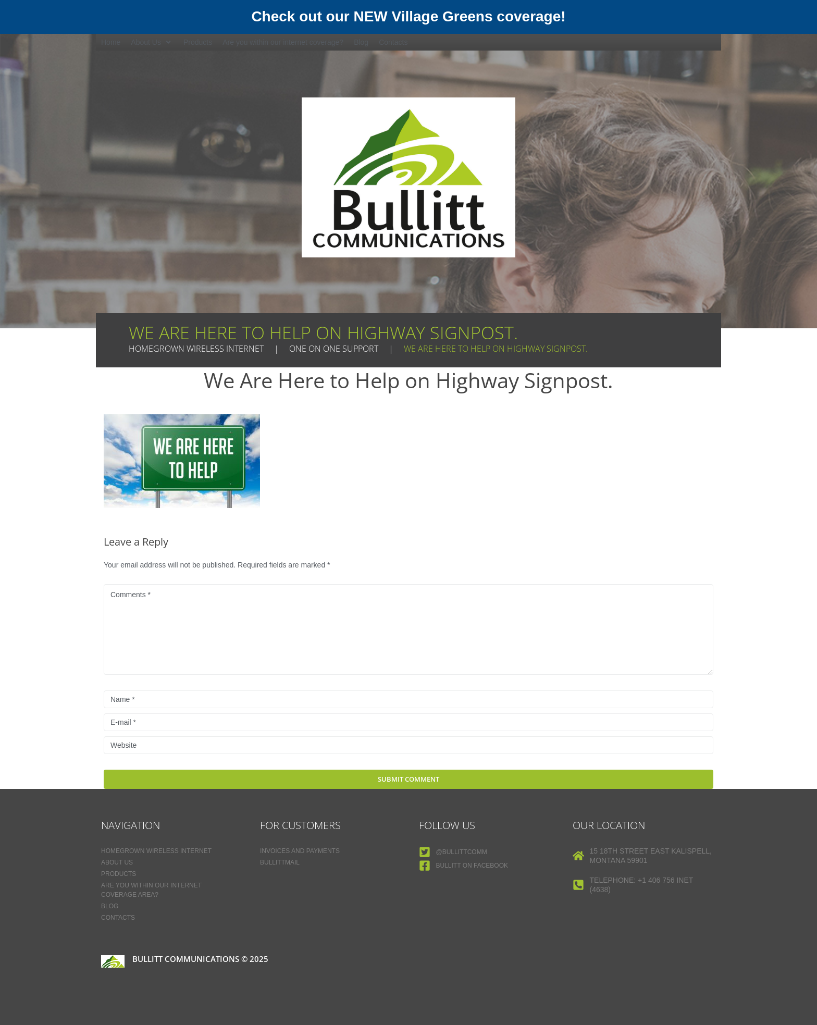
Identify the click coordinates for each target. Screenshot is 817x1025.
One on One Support (333, 348)
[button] (152, 42)
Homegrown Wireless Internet (196, 348)
